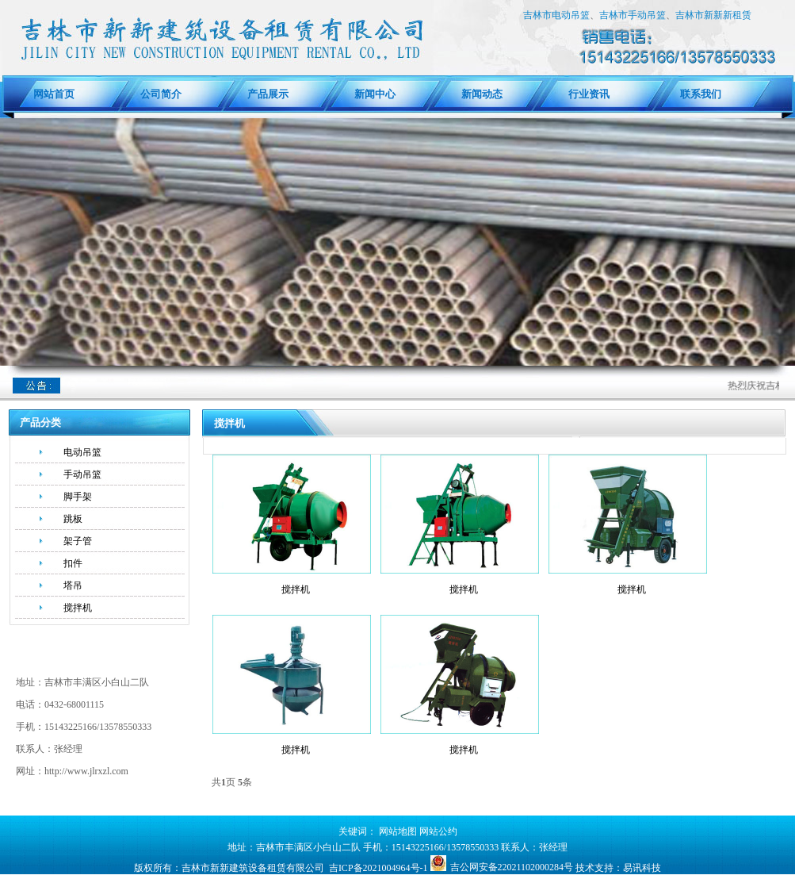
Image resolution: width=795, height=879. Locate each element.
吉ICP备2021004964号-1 (378, 867)
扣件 (72, 563)
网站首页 (54, 94)
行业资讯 (589, 94)
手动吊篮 (82, 474)
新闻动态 (482, 94)
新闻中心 (375, 94)
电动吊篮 (82, 452)
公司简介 (161, 94)
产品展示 (268, 94)
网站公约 (438, 831)
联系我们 (695, 94)
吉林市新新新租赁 (713, 15)
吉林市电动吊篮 (556, 15)
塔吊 (72, 585)
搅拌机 (77, 607)
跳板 (72, 518)
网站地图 (398, 831)
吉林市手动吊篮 (632, 15)
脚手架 (77, 496)
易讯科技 (642, 867)
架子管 (77, 541)
